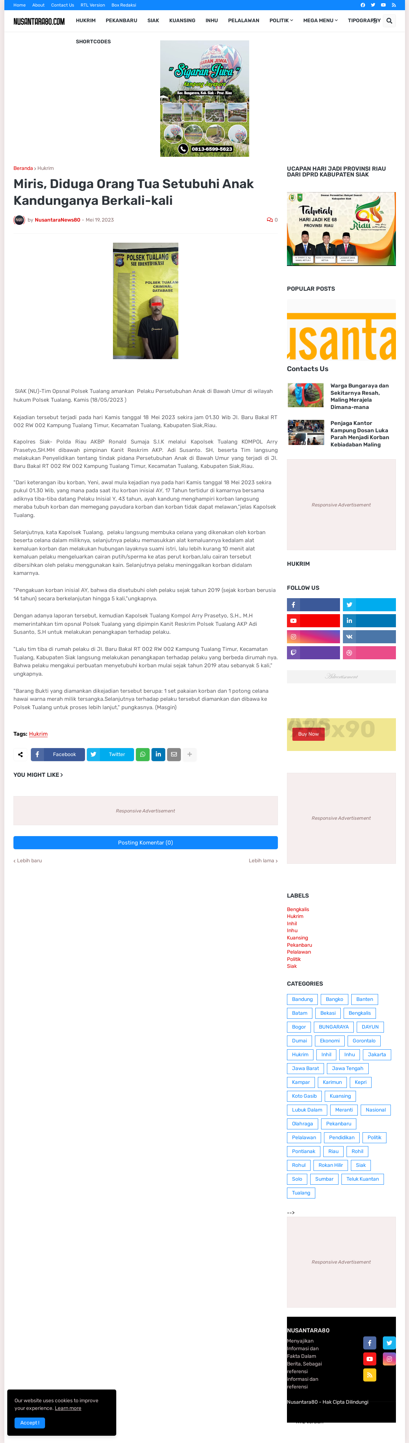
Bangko (334, 999)
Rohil (357, 1151)
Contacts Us (307, 369)
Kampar (301, 1082)
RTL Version (93, 5)
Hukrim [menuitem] (86, 20)
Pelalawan (299, 952)
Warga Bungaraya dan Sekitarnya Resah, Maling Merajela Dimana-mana (360, 396)
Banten (364, 999)
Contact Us (62, 5)
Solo (297, 1179)
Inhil (292, 924)
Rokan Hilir (331, 1165)
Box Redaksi (124, 5)
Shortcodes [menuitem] (93, 42)
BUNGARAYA (334, 1027)
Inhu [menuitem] (212, 20)
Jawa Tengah (348, 1068)
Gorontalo (364, 1041)
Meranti (344, 1110)
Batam (299, 1013)
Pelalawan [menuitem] (243, 20)
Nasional (376, 1110)
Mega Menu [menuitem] (318, 20)
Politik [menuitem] (279, 20)
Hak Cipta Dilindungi (345, 1402)
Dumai (299, 1041)
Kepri (361, 1082)
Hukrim (45, 168)
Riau (333, 1151)
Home (19, 5)
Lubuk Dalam (307, 1110)
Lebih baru (29, 860)
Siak (292, 966)
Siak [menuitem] (153, 20)
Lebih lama (261, 860)
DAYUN (370, 1027)
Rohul (298, 1165)
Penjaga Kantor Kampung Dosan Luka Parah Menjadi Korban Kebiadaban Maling (360, 434)
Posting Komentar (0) (145, 842)
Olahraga (302, 1124)
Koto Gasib (304, 1096)
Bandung (302, 999)
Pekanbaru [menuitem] (121, 20)
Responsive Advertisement (145, 811)
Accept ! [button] (29, 1423)
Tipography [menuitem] (364, 20)
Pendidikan (342, 1137)
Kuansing (297, 938)
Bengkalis (298, 909)
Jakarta (377, 1055)
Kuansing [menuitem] (182, 20)
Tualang (301, 1193)
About (38, 5)
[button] (375, 20)
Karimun (332, 1082)
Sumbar (324, 1179)
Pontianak (303, 1151)
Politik (294, 959)
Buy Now (308, 734)
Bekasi (328, 1013)
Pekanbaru (299, 945)
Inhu (292, 930)
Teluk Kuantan (363, 1179)
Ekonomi (330, 1041)
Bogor (299, 1027)
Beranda (23, 168)
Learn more (68, 1408)
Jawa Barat (305, 1068)
